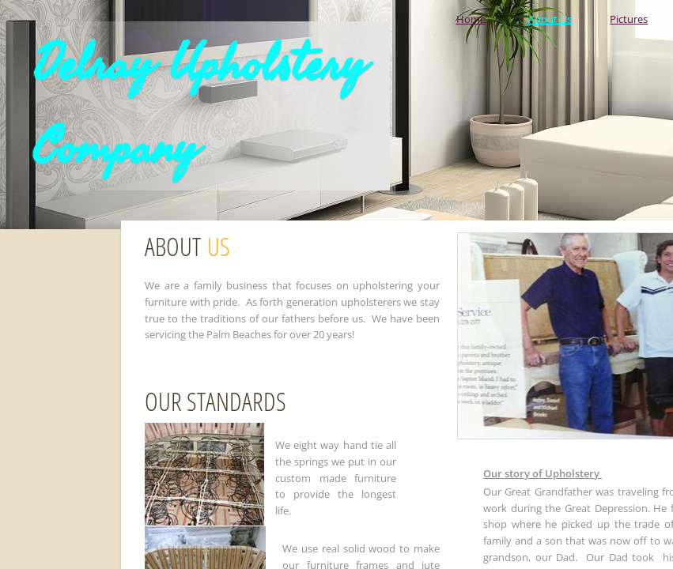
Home (471, 19)
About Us (550, 19)
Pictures (629, 19)
